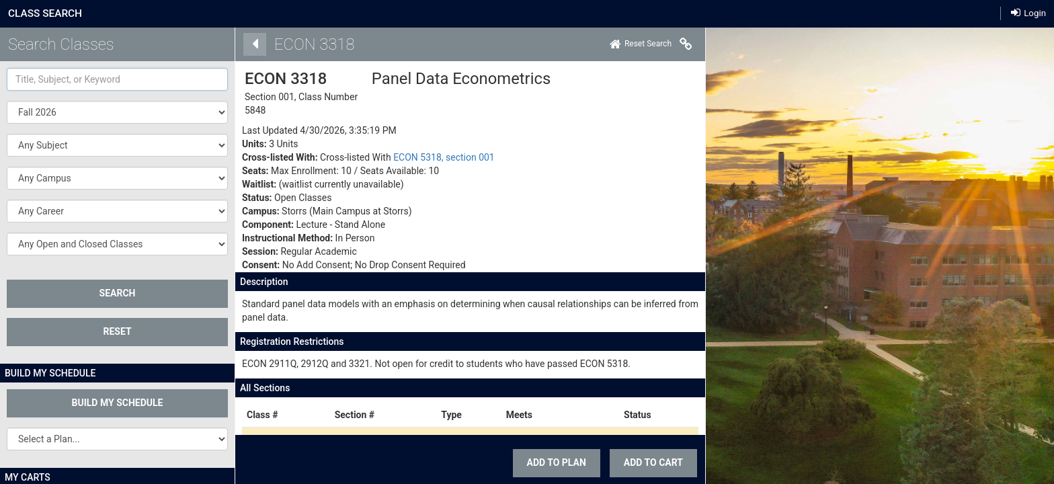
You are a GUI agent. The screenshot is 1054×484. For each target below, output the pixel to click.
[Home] (636, 44)
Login (1028, 13)
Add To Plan (551, 462)
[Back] (250, 44)
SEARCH (117, 293)
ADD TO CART (649, 462)
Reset (117, 331)
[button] (117, 145)
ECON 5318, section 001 (440, 157)
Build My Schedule (117, 402)
